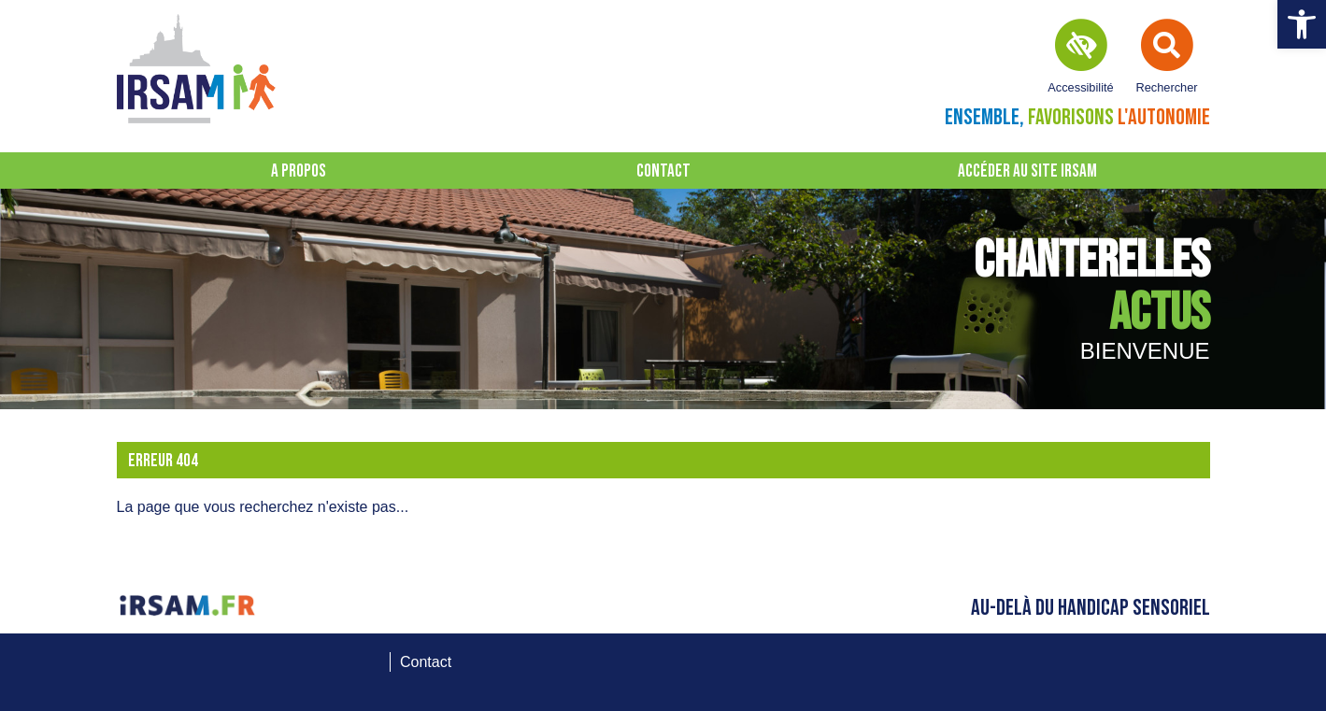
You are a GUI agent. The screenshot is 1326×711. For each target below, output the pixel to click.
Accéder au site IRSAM (1027, 171)
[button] (1301, 24)
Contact (663, 171)
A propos (298, 171)
